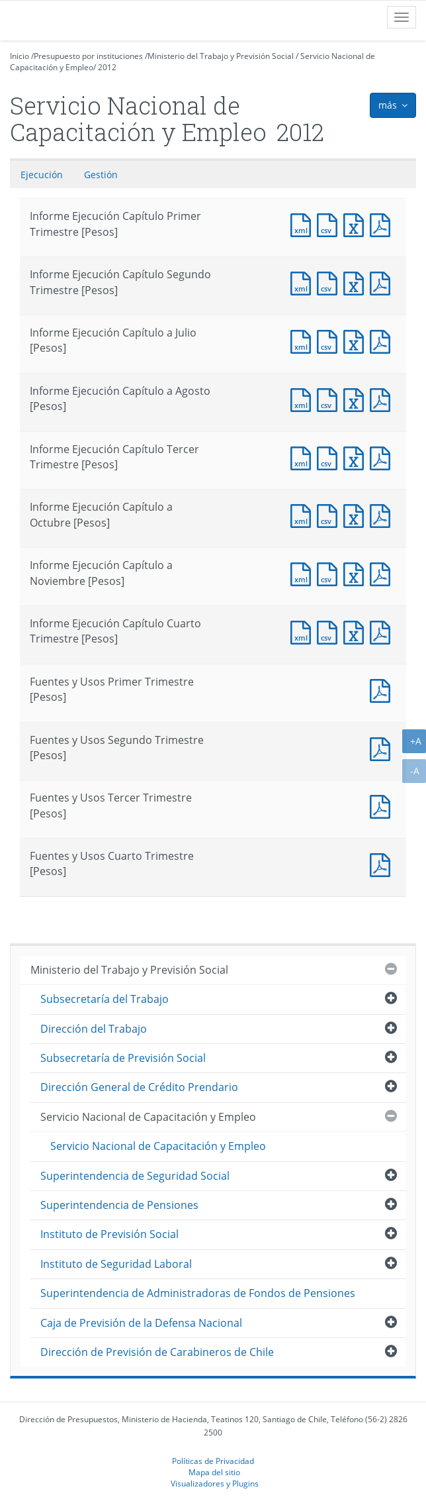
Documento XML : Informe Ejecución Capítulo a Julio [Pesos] (303, 340)
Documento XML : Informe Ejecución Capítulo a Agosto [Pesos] (303, 398)
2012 (107, 67)
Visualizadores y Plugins (215, 1483)
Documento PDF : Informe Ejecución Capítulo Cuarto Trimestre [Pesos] (383, 631)
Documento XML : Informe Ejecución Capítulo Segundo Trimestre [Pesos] (303, 282)
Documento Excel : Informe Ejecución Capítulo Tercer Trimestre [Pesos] (356, 457)
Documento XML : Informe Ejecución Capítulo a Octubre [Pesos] (303, 514)
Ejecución (42, 174)
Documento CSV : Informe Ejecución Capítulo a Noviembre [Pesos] (330, 573)
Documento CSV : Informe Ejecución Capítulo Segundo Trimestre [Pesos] (330, 282)
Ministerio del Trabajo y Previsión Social (221, 56)
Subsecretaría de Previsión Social (123, 1058)
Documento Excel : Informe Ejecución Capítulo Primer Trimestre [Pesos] (356, 223)
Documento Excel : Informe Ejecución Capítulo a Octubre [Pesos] (356, 514)
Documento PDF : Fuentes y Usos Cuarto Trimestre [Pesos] (383, 863)
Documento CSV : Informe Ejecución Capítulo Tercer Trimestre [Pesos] (330, 457)
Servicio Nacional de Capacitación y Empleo (148, 1117)
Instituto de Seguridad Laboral (116, 1264)
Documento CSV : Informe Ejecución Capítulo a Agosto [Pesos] (330, 398)
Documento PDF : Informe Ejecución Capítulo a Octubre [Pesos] (383, 514)
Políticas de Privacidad (213, 1460)
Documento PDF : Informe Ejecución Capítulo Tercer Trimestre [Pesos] (383, 457)
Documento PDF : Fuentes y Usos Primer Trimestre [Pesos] (383, 689)
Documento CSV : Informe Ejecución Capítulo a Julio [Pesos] (330, 340)
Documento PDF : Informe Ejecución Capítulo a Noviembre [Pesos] (383, 573)
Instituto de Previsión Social (109, 1234)
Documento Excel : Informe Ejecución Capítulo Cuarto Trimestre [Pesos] (356, 631)
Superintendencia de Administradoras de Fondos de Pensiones (197, 1293)
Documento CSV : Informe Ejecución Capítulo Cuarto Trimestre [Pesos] (330, 631)
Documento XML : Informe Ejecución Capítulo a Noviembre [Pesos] (303, 573)
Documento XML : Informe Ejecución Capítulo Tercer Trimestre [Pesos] (303, 457)
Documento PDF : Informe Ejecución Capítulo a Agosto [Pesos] (383, 398)
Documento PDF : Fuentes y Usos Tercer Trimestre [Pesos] (383, 805)
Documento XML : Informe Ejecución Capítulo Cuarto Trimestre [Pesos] (303, 631)
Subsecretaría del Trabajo (104, 999)
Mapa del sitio (214, 1472)
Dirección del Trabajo (93, 1028)
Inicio (19, 56)
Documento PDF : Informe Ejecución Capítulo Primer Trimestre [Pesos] (383, 223)
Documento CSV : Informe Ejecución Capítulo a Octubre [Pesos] (330, 514)
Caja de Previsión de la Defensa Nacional (141, 1323)
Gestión (101, 174)
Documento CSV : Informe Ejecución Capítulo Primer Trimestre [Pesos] (330, 223)
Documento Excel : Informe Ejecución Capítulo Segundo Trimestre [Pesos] (356, 282)
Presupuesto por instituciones (88, 56)
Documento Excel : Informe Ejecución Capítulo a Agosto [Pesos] (356, 398)
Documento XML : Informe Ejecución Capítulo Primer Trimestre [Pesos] (303, 223)
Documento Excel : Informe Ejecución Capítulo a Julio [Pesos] (356, 340)
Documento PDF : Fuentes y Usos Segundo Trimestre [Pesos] (383, 747)
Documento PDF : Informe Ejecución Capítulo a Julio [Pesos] (383, 340)
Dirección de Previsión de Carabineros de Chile (157, 1352)
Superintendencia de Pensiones (119, 1205)
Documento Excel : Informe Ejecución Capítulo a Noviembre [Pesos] (356, 573)
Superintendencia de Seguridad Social (135, 1176)
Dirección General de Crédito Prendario (139, 1087)
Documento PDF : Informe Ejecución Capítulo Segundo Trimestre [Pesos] (383, 282)
